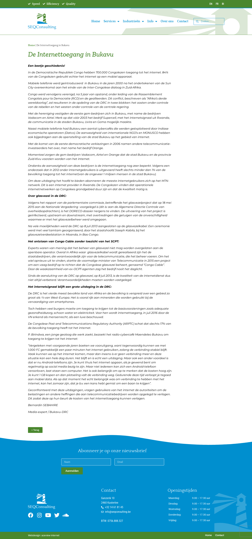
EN (210, 3)
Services (111, 21)
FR (217, 3)
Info (152, 21)
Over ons (167, 21)
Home (95, 21)
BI (223, 3)
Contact (182, 21)
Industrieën (133, 21)
